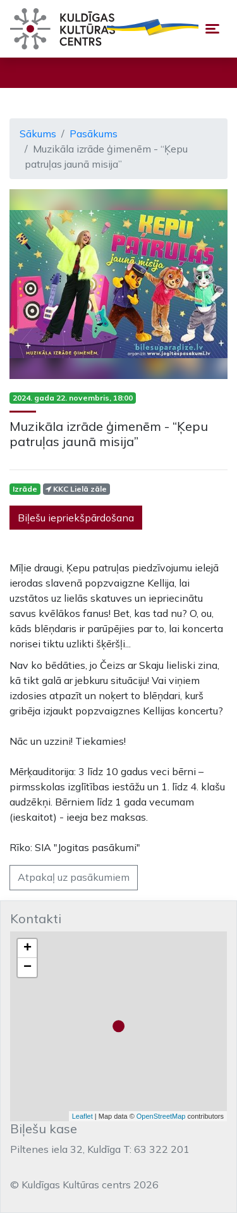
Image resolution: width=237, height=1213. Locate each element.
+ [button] (27, 948)
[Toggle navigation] (212, 29)
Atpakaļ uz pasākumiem (74, 877)
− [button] (27, 967)
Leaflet (82, 1116)
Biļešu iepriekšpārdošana (76, 517)
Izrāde (25, 489)
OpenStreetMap (161, 1116)
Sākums (38, 133)
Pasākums (94, 133)
